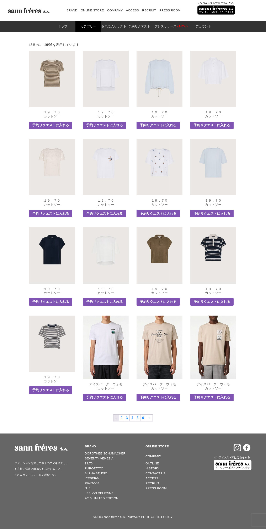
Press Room (170, 10)
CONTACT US (155, 473)
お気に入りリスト (113, 26)
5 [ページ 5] (138, 418)
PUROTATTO (94, 468)
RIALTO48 (92, 483)
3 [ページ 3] (127, 418)
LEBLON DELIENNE (99, 493)
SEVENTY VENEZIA (99, 458)
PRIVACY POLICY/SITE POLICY (149, 517)
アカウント (203, 26)
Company (115, 10)
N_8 (88, 488)
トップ (62, 26)
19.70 (89, 463)
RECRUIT (152, 483)
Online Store (92, 10)
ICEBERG (92, 478)
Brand (72, 10)
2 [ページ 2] (121, 418)
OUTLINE (152, 463)
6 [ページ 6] (143, 418)
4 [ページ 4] (132, 418)
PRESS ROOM (156, 488)
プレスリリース (171, 26)
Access (132, 10)
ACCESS (151, 478)
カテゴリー (88, 26)
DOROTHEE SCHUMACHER (105, 453)
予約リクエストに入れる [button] (50, 125)
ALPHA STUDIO (96, 473)
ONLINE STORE (157, 446)
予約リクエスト (139, 26)
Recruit (149, 10)
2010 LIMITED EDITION (101, 498)
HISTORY (152, 468)
